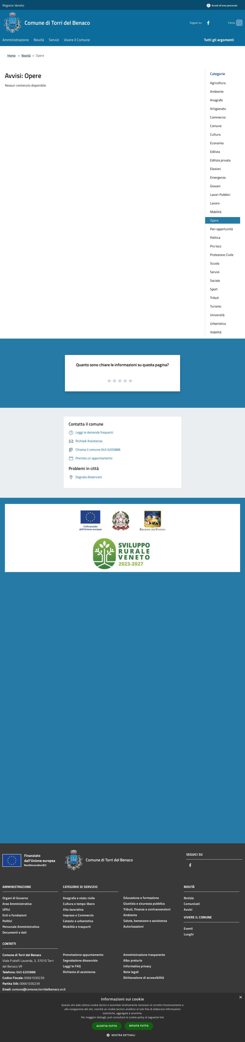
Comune (216, 125)
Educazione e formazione (141, 897)
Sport (214, 289)
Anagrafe (216, 100)
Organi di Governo (15, 898)
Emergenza (218, 177)
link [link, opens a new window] (162, 1017)
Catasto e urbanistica (78, 920)
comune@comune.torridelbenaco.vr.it (39, 989)
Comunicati (192, 903)
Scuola (214, 263)
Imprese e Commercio (78, 915)
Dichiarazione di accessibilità (143, 977)
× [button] (240, 997)
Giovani (215, 186)
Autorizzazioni (133, 926)
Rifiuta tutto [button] (139, 1025)
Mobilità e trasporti (77, 926)
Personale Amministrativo (20, 926)
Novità (26, 55)
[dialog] (122, 1017)
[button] (122, 1035)
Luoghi (189, 934)
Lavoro (214, 203)
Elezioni (215, 168)
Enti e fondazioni (14, 915)
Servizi (214, 271)
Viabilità (215, 332)
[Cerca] (238, 23)
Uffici (6, 909)
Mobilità (215, 211)
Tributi (214, 297)
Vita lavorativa (73, 909)
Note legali (131, 971)
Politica (215, 237)
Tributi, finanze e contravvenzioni (146, 909)
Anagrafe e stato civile (79, 898)
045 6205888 (26, 972)
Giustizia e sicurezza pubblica (144, 903)
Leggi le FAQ (72, 966)
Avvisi (188, 909)
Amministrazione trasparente (144, 954)
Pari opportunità (221, 228)
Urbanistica (218, 323)
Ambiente (217, 91)
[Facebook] (201, 22)
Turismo (215, 306)
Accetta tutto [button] (107, 1026)
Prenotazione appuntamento (83, 954)
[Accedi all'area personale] (222, 5)
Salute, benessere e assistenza (145, 920)
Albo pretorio (132, 960)
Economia (217, 143)
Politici (7, 920)
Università (217, 314)
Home (11, 55)
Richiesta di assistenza (79, 971)
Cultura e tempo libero (79, 903)
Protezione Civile (221, 254)
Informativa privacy (137, 966)
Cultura (215, 134)
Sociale (215, 280)
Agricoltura (218, 82)
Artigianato (218, 108)
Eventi (188, 928)
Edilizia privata (220, 160)
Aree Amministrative (17, 903)
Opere (214, 220)
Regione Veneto (13, 5)
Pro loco (215, 246)
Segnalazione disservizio (80, 960)
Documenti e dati (14, 932)
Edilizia (215, 151)
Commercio (218, 117)
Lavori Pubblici (220, 194)
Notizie (189, 898)
